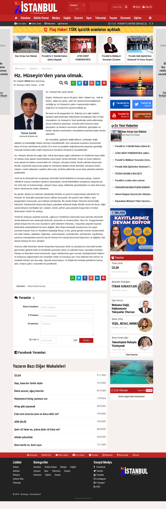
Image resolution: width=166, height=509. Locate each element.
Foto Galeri (20, 23)
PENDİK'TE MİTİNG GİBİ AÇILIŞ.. (128, 23)
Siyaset (78, 18)
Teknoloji (100, 18)
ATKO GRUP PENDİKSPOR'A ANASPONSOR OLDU (132, 153)
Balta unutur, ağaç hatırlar (29, 391)
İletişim (16, 474)
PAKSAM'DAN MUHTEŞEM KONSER (131, 187)
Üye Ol (147, 6)
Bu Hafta (149, 390)
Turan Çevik (28, 133)
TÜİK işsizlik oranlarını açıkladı (94, 29)
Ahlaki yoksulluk (23, 437)
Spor (89, 18)
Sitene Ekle (18, 478)
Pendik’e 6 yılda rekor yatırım (128, 180)
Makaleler (49, 23)
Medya (56, 18)
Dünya (58, 474)
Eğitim (137, 18)
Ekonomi (125, 18)
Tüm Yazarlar (132, 354)
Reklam (16, 470)
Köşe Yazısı (46, 68)
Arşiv (136, 455)
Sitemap (17, 482)
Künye (16, 466)
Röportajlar (122, 455)
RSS (97, 486)
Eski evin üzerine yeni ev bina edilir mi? (36, 414)
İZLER (17, 375)
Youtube (99, 474)
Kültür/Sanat (41, 18)
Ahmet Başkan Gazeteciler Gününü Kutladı (132, 194)
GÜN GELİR (20, 421)
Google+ (99, 482)
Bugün (140, 390)
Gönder (86, 340)
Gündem (25, 18)
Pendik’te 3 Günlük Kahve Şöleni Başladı (132, 146)
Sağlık (67, 18)
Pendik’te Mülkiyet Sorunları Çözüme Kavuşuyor (132, 160)
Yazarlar (93, 455)
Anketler (63, 23)
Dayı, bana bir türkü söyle (28, 383)
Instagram (100, 478)
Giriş (136, 6)
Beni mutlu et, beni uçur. (28, 445)
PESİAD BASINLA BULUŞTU (127, 173)
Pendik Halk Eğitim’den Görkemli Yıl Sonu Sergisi (132, 166)
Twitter (98, 470)
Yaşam (113, 18)
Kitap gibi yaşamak (24, 406)
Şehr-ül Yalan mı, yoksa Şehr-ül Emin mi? (37, 429)
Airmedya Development (83, 498)
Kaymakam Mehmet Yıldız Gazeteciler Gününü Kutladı (132, 201)
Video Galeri (35, 23)
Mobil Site (46, 455)
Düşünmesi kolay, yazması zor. (31, 398)
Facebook (99, 466)
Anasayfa (20, 68)
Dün (144, 390)
